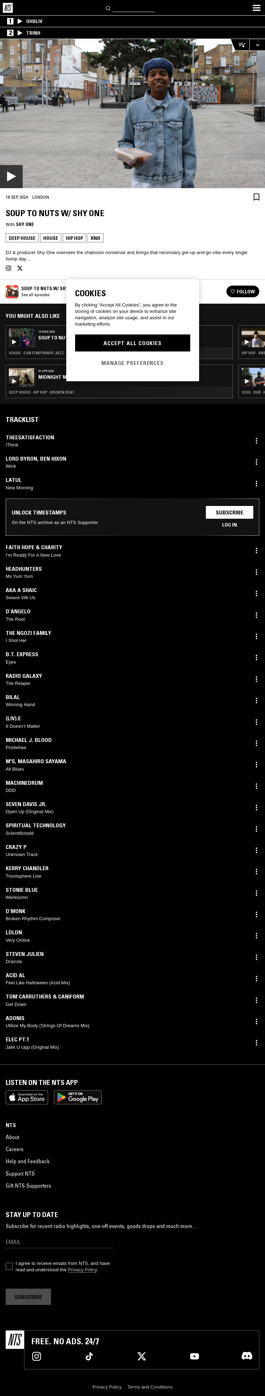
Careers (14, 1149)
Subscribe (229, 512)
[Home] (8, 8)
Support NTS (20, 1173)
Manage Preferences (132, 362)
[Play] (132, 113)
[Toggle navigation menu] (256, 7)
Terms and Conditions (150, 1387)
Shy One (25, 224)
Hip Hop (74, 238)
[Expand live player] (257, 45)
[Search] (108, 7)
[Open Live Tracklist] (239, 45)
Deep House (22, 238)
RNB (95, 238)
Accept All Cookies (132, 343)
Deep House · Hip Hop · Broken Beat (41, 392)
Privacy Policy (82, 1269)
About (12, 1137)
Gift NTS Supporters (28, 1185)
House (50, 238)
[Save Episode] (256, 197)
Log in (229, 525)
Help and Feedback (28, 1161)
